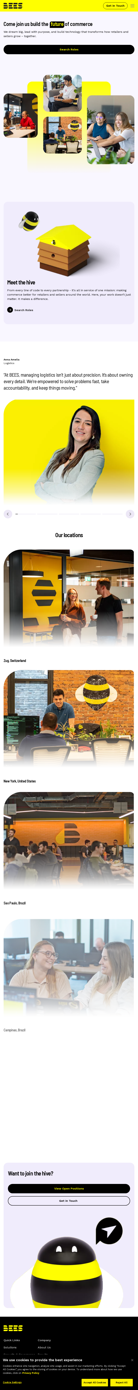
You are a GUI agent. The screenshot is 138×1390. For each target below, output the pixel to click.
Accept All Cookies (95, 1384)
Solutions (10, 1347)
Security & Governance (19, 1354)
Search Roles (69, 49)
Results (43, 1354)
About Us (44, 1347)
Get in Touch (115, 5)
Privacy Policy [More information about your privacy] (30, 1375)
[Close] (132, 1362)
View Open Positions (69, 1190)
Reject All (121, 1384)
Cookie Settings (12, 1384)
